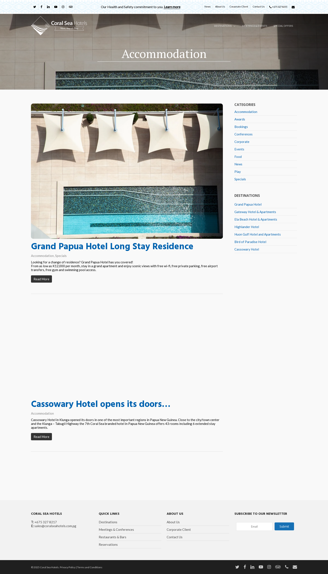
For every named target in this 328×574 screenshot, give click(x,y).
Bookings (241, 127)
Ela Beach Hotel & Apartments (255, 219)
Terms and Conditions (89, 567)
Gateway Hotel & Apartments (255, 212)
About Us (173, 522)
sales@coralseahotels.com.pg (55, 526)
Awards (239, 119)
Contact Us (174, 537)
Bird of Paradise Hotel (250, 242)
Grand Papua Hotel (248, 204)
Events (239, 149)
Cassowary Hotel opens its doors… (101, 406)
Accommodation (42, 256)
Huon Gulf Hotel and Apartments (257, 234)
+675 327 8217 (45, 522)
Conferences (243, 134)
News (238, 164)
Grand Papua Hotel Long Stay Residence (112, 247)
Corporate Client (179, 529)
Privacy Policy (67, 567)
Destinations (108, 522)
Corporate (241, 142)
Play (237, 172)
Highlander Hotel (246, 227)
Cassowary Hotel (246, 249)
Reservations (108, 544)
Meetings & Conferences (116, 529)
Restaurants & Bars (112, 537)
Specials (61, 256)
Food (238, 157)
